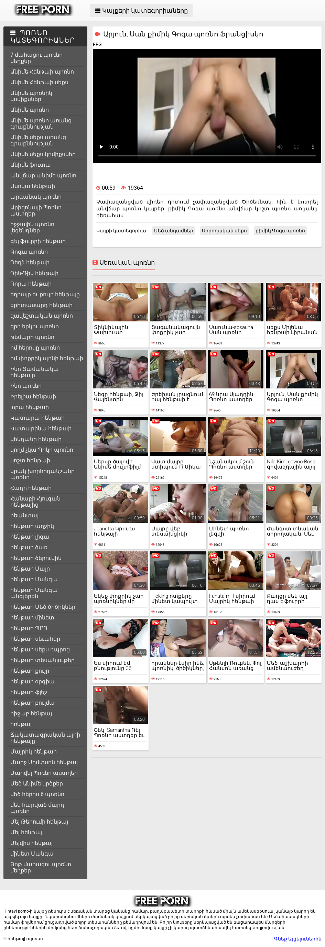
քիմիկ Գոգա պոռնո (280, 230)
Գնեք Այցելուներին (298, 939)
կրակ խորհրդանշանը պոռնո (42, 474)
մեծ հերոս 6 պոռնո (37, 794)
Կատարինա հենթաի (41, 428)
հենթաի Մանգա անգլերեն (34, 593)
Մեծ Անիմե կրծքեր (36, 783)
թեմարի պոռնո (32, 337)
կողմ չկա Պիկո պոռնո (41, 450)
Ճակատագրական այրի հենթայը (45, 737)
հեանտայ (24, 515)
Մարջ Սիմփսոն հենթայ (44, 762)
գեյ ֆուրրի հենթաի (38, 241)
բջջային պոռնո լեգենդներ (32, 227)
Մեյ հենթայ (26, 832)
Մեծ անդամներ (173, 230)
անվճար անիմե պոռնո (43, 175)
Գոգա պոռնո (29, 252)
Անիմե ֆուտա (30, 165)
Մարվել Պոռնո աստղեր (44, 773)
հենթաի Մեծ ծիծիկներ (42, 607)
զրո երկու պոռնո (34, 326)
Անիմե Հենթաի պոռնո (42, 71)
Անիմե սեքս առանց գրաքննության (38, 140)
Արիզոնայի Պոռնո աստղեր (36, 210)
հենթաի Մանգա (34, 579)
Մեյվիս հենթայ (31, 843)
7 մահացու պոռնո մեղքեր (36, 58)
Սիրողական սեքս (224, 230)
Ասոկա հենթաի (32, 186)
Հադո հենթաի (31, 488)
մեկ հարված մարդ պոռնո (37, 808)
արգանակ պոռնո (36, 197)
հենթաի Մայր (30, 568)
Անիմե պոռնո (29, 110)
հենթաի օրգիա (32, 681)
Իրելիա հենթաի (33, 396)
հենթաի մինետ (32, 617)
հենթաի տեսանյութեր (42, 660)
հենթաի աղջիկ (32, 526)
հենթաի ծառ (28, 547)
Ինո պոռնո (26, 386)
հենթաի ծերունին (36, 558)
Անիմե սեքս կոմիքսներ (43, 154)
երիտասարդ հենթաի (41, 305)
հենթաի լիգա (29, 536)
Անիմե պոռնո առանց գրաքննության (41, 123)
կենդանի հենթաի (36, 439)
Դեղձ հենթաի (30, 262)
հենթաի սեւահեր (35, 639)
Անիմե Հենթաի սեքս (39, 82)
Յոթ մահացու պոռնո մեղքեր (40, 867)
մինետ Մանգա (32, 853)
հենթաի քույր (29, 671)
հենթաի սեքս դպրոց (40, 649)
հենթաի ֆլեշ (28, 692)
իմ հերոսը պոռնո (35, 347)
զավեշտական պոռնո (41, 315)
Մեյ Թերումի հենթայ (39, 821)
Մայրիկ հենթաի (33, 751)
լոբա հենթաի (29, 407)
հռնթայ (21, 724)
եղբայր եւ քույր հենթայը (45, 294)
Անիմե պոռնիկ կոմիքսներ (31, 96)
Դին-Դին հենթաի (34, 273)
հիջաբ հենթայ (31, 713)
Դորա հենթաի (31, 283)
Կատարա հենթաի (37, 418)
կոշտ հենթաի (30, 460)
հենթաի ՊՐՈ (28, 628)
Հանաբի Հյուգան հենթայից (35, 501)
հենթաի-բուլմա (32, 703)
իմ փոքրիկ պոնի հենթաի (46, 358)
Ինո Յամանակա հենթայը (34, 372)
